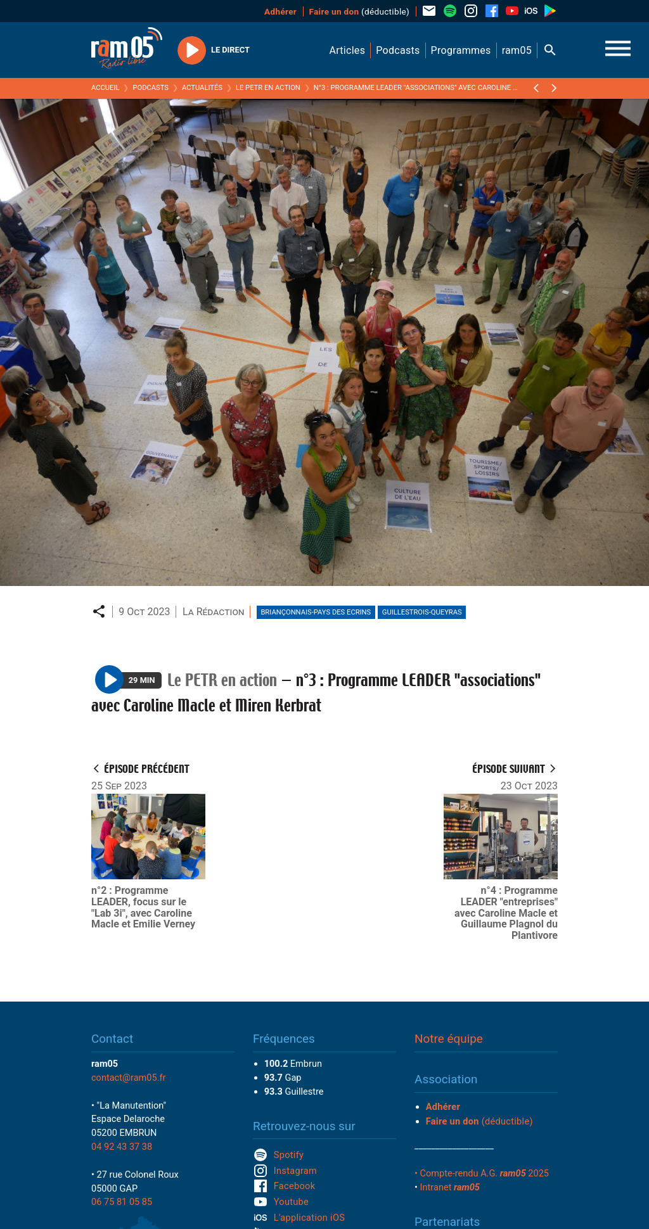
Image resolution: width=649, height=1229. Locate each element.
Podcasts (150, 88)
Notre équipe (448, 1038)
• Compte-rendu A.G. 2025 (481, 1173)
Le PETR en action (268, 88)
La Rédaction (214, 612)
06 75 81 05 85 (121, 1201)
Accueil (105, 88)
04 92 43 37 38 (121, 1146)
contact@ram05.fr (128, 1077)
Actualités (202, 88)
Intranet (450, 1187)
